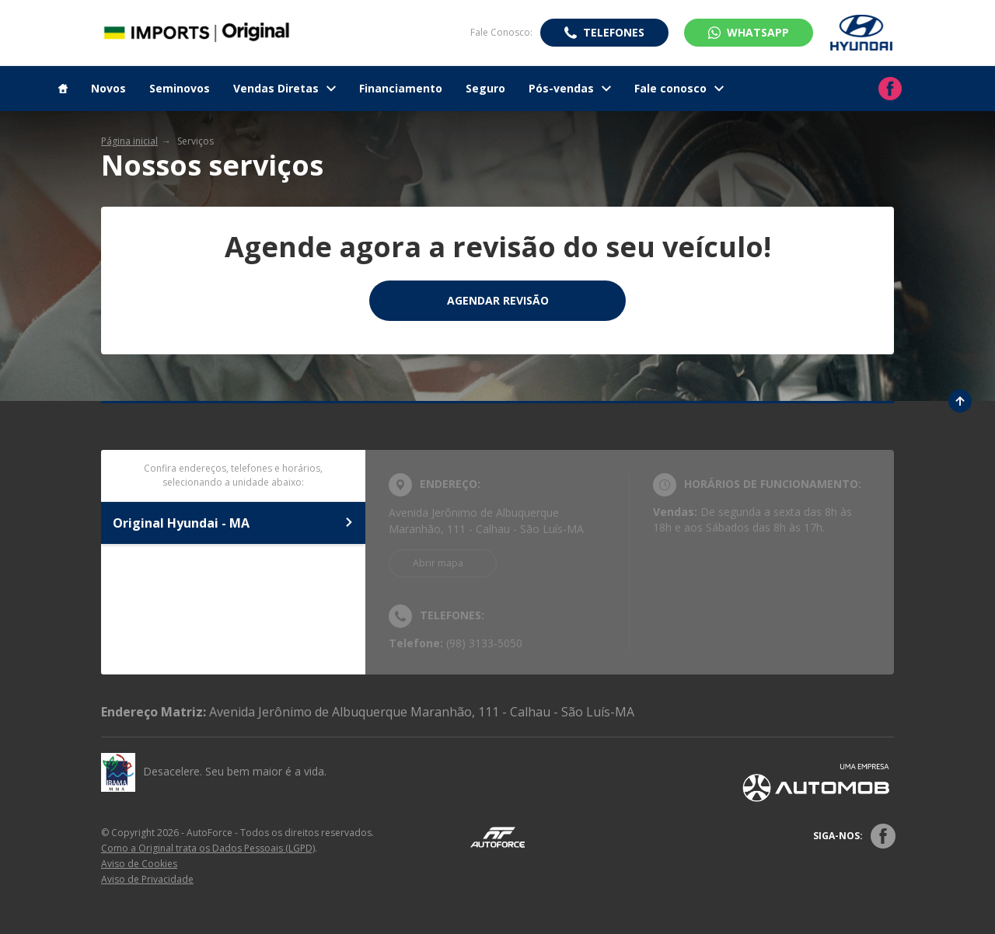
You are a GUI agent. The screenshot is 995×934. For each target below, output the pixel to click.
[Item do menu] (63, 89)
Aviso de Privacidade (147, 879)
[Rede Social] (883, 836)
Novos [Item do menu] (108, 89)
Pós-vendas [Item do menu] (570, 89)
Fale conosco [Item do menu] (679, 89)
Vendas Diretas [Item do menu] (284, 89)
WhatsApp (758, 32)
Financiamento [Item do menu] (400, 89)
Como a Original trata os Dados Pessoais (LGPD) (208, 848)
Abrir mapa (438, 563)
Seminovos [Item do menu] (179, 89)
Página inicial (129, 141)
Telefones (613, 32)
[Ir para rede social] (890, 88)
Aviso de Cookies (139, 863)
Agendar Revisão (498, 300)
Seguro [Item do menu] (485, 89)
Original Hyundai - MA (233, 522)
